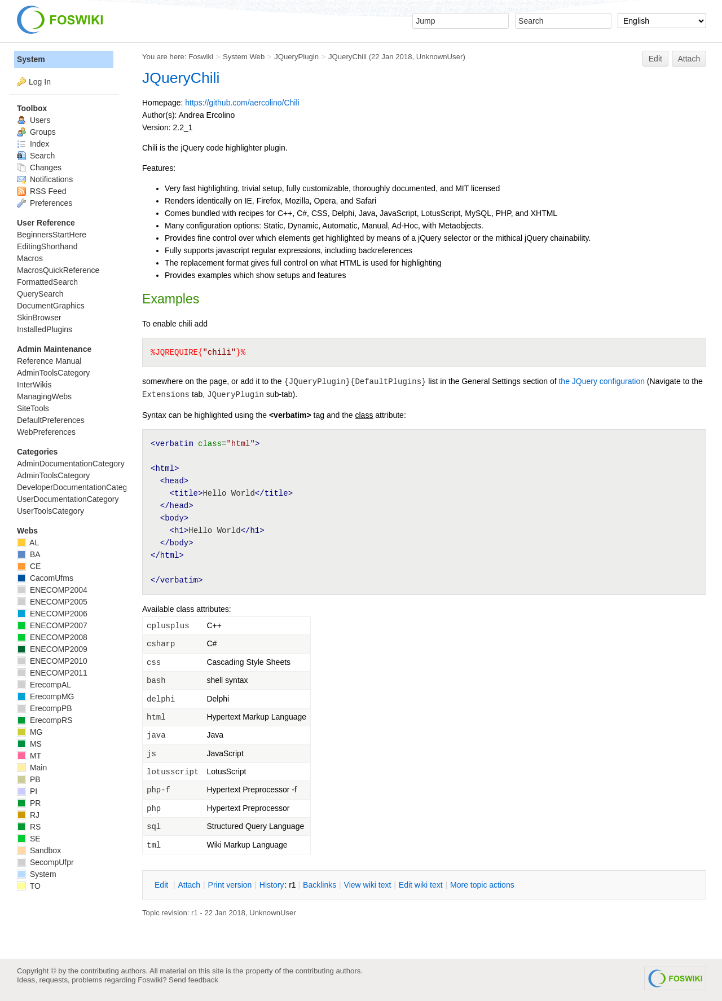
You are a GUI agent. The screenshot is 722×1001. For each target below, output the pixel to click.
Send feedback (193, 980)
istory (271, 884)
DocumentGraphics (51, 305)
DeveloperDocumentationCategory (77, 487)
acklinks (319, 884)
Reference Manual (49, 360)
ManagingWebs (44, 396)
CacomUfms (45, 578)
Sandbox (39, 850)
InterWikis (34, 384)
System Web (244, 56)
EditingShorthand (47, 246)
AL (28, 542)
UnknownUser (439, 56)
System (31, 59)
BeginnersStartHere (51, 234)
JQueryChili (347, 56)
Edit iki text (421, 884)
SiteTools (33, 408)
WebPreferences (46, 431)
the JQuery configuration (601, 381)
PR (29, 803)
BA (29, 554)
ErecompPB (44, 708)
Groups (36, 131)
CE (29, 566)
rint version (230, 884)
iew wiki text (367, 884)
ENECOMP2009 (52, 649)
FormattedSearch (47, 281)
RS (29, 826)
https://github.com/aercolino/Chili (242, 102)
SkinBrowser (39, 317)
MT (29, 755)
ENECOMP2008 (52, 637)
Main (32, 767)
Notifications (45, 179)
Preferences (44, 203)
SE (29, 838)
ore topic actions (482, 884)
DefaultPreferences (51, 420)
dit (162, 884)
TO (29, 885)
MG (29, 732)
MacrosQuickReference (58, 270)
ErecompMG (45, 696)
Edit (655, 58)
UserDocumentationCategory (68, 499)
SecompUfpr (45, 862)
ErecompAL (44, 684)
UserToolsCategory (50, 510)
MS (29, 743)
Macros (30, 258)
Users (33, 120)
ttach (189, 884)
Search (36, 155)
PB (29, 779)
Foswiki (200, 56)
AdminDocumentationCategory (71, 463)
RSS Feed (41, 191)
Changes (39, 167)
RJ (28, 814)
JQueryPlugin (296, 56)
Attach (689, 58)
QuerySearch (40, 293)
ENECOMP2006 (52, 613)
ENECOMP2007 (52, 625)
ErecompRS (44, 720)
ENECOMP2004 (52, 589)
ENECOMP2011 (52, 672)
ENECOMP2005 (52, 601)
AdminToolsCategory (53, 372)
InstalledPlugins (44, 329)
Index (33, 143)
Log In (40, 81)
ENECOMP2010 (52, 660)
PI (27, 791)
